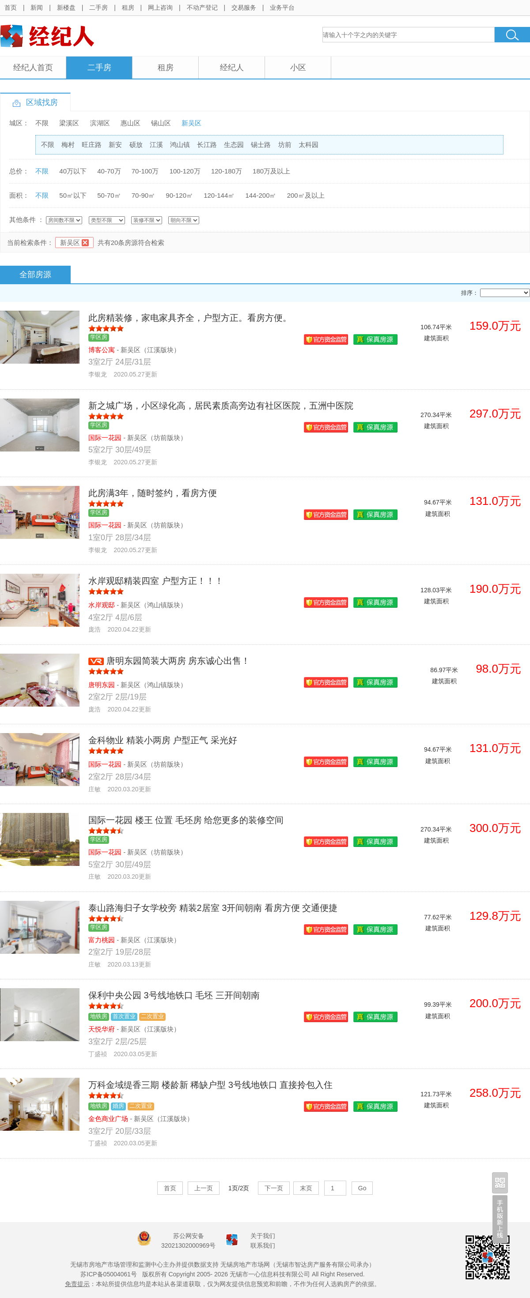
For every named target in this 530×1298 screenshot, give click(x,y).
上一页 (203, 1188)
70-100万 (145, 171)
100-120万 (185, 171)
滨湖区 (100, 123)
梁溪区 (69, 123)
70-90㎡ (143, 195)
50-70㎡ (109, 195)
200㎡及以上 (306, 195)
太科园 (308, 144)
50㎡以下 (73, 195)
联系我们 (262, 1245)
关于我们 (262, 1235)
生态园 (234, 144)
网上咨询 (160, 7)
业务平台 (282, 7)
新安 (115, 144)
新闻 (36, 7)
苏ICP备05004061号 (108, 1274)
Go (362, 1188)
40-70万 (109, 171)
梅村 (68, 144)
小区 (298, 67)
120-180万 (226, 171)
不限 (42, 123)
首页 (10, 7)
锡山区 (161, 123)
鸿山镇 (180, 144)
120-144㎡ (219, 195)
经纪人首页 (33, 67)
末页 (306, 1188)
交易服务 (243, 7)
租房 (128, 7)
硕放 (136, 144)
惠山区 (130, 123)
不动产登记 (202, 7)
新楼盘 (66, 7)
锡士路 (261, 144)
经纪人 (232, 67)
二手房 (98, 7)
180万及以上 (271, 171)
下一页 (274, 1188)
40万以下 (73, 171)
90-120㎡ (179, 195)
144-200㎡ (260, 195)
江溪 (156, 144)
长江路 (207, 144)
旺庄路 (92, 144)
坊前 (285, 144)
